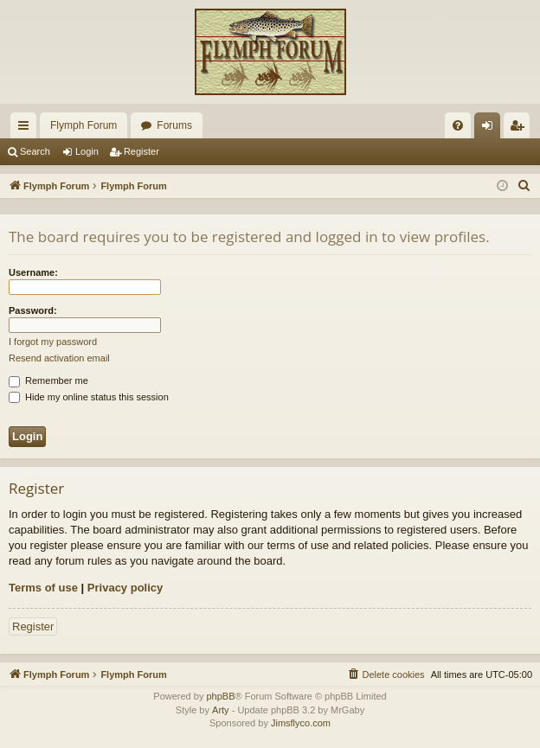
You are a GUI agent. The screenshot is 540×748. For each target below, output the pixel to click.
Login (87, 151)
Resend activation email (59, 358)
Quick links (26, 128)
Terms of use (43, 587)
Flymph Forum (83, 125)
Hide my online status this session (89, 397)
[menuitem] (458, 125)
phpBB (220, 696)
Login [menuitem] (491, 128)
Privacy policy (125, 587)
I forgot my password (53, 341)
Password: (33, 310)
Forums (174, 125)
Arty (220, 710)
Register (141, 151)
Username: (33, 272)
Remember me (48, 380)
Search (35, 151)
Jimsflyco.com (301, 723)
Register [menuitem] (520, 128)
